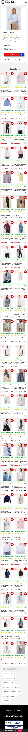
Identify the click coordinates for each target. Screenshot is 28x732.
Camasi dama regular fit (9, 696)
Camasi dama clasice (8, 683)
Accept (20, 730)
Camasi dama (6, 700)
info (12, 93)
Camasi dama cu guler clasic (10, 687)
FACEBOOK (9, 710)
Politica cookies (18, 717)
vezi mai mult (8, 43)
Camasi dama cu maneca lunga (11, 691)
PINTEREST (18, 710)
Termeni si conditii (11, 715)
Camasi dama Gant (8, 674)
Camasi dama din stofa (9, 678)
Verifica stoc (16, 54)
